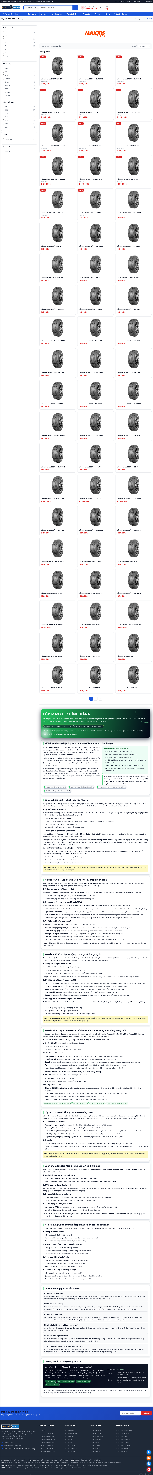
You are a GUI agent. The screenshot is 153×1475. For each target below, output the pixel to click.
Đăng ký (146, 1413)
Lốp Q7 (106, 1462)
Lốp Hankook (70, 1442)
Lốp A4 (112, 1462)
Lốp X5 (26, 1468)
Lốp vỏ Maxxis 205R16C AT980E (128, 246)
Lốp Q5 (100, 1462)
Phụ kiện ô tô (72, 14)
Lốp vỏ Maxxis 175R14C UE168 (89, 656)
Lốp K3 (78, 1465)
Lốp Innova (64, 1462)
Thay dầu (85, 14)
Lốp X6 (32, 1468)
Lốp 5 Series (18, 1468)
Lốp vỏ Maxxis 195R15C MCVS (127, 562)
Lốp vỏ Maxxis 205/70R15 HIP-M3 (129, 625)
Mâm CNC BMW (122, 1436)
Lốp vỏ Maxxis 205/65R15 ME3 (127, 467)
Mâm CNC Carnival (123, 1445)
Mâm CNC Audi (122, 1451)
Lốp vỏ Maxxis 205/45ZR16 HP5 (90, 213)
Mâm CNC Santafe (123, 1442)
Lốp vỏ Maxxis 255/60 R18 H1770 (90, 404)
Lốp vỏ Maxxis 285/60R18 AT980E (53, 467)
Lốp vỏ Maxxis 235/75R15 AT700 (90, 498)
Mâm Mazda (96, 1451)
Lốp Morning (71, 1465)
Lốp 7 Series (39, 1468)
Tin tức (96, 14)
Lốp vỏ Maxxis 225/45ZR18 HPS (52, 404)
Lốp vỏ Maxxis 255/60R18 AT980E (129, 404)
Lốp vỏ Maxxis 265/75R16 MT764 (52, 246)
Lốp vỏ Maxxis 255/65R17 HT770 (128, 309)
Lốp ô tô (19, 14)
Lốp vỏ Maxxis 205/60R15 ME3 (89, 278)
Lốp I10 (35, 1465)
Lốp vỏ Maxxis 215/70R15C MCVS (52, 562)
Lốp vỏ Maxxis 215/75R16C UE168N (129, 146)
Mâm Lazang (32, 14)
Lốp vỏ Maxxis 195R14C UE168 (51, 593)
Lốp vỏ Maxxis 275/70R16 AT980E (91, 246)
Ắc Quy (44, 14)
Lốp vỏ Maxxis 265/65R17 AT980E (129, 341)
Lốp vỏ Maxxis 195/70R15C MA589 (91, 593)
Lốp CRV (84, 1460)
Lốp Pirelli (69, 1439)
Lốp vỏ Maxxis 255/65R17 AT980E (53, 341)
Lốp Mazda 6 (45, 1460)
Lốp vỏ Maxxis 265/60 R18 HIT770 (53, 435)
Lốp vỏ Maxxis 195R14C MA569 (52, 625)
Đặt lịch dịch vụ (120, 14)
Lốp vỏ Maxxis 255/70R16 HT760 (128, 112)
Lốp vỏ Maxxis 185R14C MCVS (51, 688)
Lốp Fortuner (74, 1462)
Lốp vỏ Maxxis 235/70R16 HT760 (90, 112)
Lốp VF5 (9, 1460)
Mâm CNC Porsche (123, 1433)
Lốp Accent (20, 1465)
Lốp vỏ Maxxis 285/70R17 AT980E (91, 372)
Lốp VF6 (16, 1460)
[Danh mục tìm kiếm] (31, 8)
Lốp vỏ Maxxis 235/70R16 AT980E (91, 79)
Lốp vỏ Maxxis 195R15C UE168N (90, 562)
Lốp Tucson (42, 1465)
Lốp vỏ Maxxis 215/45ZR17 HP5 (128, 278)
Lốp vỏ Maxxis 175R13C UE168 (89, 688)
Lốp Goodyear (71, 1445)
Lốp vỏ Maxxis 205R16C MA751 (52, 278)
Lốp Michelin (70, 1430)
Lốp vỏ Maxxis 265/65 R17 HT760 (90, 341)
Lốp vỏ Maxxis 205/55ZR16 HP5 (52, 213)
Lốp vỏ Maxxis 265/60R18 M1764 (128, 435)
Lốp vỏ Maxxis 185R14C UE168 (127, 656)
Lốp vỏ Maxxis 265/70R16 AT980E (53, 146)
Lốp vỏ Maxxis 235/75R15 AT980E (129, 498)
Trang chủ (7, 14)
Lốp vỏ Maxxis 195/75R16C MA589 (129, 179)
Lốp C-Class (73, 1468)
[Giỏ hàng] (104, 8)
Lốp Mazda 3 (55, 1460)
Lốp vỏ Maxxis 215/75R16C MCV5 (90, 179)
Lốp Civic (92, 1460)
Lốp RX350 (18, 1462)
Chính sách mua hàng (48, 1436)
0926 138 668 (8, 1442)
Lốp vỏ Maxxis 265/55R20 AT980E (91, 467)
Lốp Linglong (70, 1451)
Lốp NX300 (9, 1462)
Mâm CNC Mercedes (123, 1439)
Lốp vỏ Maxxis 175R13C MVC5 (127, 688)
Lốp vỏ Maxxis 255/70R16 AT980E (53, 112)
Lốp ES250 (26, 1462)
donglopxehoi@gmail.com (45, 1)
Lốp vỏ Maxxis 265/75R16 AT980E (129, 213)
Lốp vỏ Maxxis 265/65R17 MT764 (52, 372)
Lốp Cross (89, 1462)
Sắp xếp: (135, 46)
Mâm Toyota (96, 1445)
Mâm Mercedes (97, 1430)
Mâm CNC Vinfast (123, 1448)
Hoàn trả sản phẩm (47, 1445)
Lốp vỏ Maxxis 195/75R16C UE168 (53, 179)
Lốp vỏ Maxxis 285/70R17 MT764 (128, 372)
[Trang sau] (100, 699)
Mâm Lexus (95, 1442)
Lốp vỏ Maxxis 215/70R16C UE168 (91, 146)
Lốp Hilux (82, 1462)
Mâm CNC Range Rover (124, 1430)
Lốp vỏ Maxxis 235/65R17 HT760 (90, 309)
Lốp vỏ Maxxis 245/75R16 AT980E (129, 79)
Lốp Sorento (103, 1465)
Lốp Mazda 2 (64, 1460)
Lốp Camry (56, 1462)
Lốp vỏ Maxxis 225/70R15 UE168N (91, 530)
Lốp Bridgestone (71, 1433)
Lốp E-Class (64, 1468)
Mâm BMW (95, 1448)
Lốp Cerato (85, 1465)
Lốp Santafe (11, 1465)
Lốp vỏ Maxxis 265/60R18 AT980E (91, 435)
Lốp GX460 (34, 1462)
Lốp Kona (50, 1465)
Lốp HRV (98, 1460)
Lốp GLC (55, 1468)
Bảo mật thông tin (47, 1448)
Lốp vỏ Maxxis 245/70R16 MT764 (52, 79)
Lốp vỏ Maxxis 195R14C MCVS (89, 625)
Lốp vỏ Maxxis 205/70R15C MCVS (129, 593)
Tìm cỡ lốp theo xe (47, 1433)
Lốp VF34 (24, 1460)
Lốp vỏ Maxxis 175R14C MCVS (51, 656)
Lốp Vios (49, 1462)
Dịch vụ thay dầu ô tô (48, 1451)
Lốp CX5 (37, 1460)
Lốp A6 (118, 1462)
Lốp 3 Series (9, 1468)
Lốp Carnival (94, 1465)
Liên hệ (107, 14)
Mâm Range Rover (97, 1436)
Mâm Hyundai (96, 1439)
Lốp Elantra (58, 1465)
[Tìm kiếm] (75, 8)
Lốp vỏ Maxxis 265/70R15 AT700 (52, 498)
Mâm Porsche (96, 1433)
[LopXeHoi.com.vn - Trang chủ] (11, 7)
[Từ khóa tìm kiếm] (55, 8)
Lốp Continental (71, 1448)
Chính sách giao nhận (48, 1442)
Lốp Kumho (70, 1436)
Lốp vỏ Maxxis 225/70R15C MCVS (129, 530)
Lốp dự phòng (57, 14)
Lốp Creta (28, 1465)
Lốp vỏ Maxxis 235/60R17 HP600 (52, 309)
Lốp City (78, 1460)
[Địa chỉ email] (130, 1413)
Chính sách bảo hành (48, 1439)
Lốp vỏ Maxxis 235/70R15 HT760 (52, 530)
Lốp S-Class (82, 1468)
